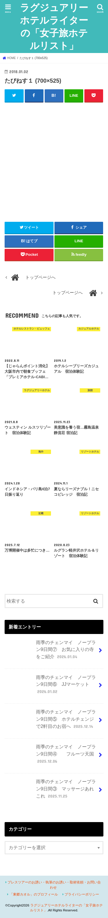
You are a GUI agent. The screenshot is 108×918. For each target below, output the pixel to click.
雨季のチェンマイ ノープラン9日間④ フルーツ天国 (51, 756)
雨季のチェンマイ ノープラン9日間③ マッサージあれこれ (51, 791)
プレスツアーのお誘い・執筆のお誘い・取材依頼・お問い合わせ (54, 885)
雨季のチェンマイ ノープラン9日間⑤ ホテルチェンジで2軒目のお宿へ (51, 721)
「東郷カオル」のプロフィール (34, 894)
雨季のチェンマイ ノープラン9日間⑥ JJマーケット (51, 687)
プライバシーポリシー (82, 894)
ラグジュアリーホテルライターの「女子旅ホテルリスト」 (54, 26)
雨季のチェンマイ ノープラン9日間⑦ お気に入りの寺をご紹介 (51, 652)
